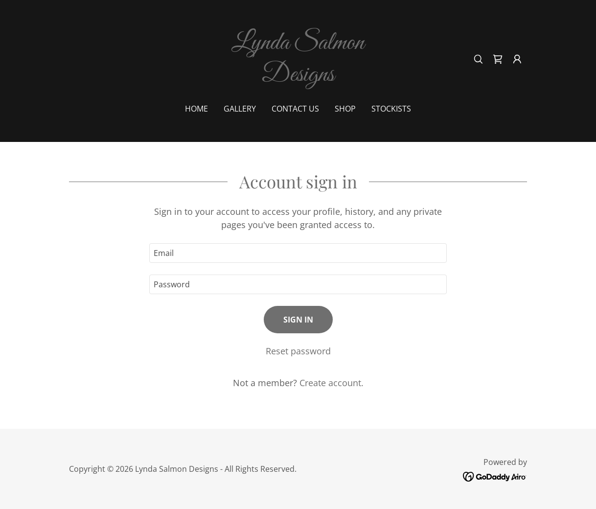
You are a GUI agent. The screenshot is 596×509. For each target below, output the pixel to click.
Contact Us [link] (295, 108)
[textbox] (298, 253)
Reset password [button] (298, 351)
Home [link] (196, 108)
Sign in (298, 319)
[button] (517, 59)
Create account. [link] (331, 383)
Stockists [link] (391, 108)
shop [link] (345, 108)
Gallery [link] (240, 108)
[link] (298, 77)
